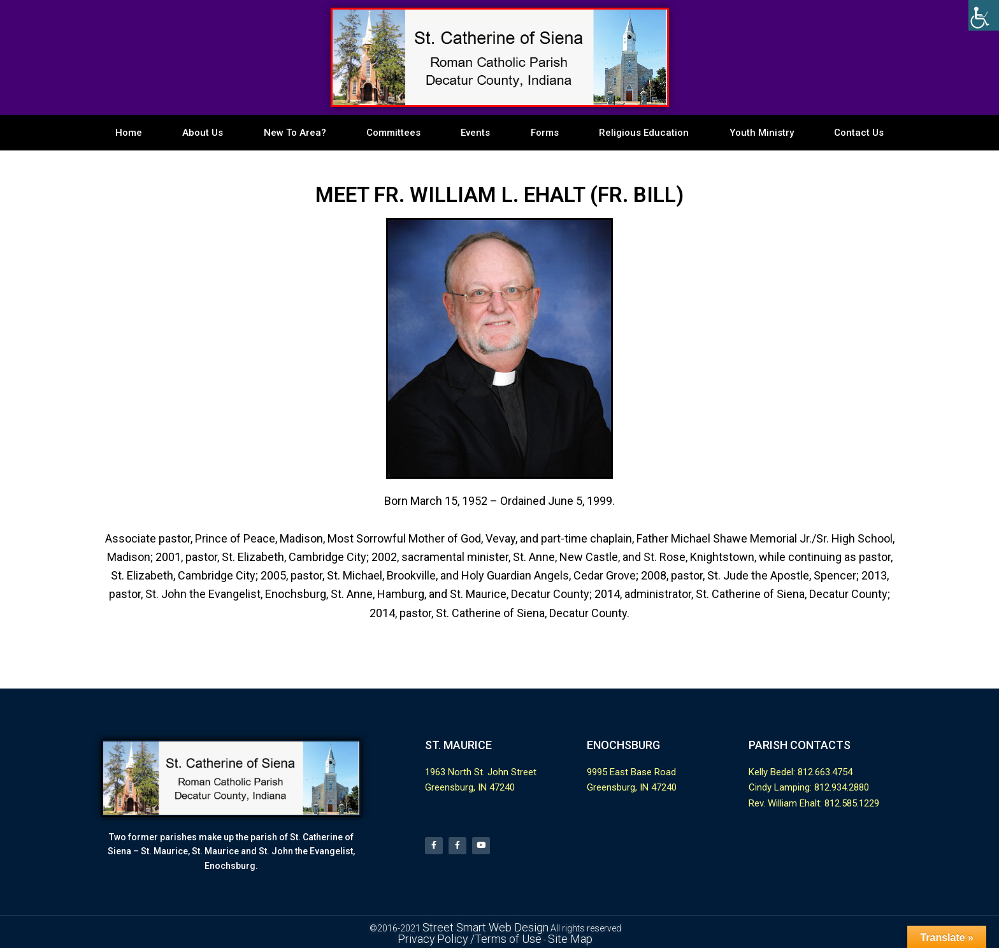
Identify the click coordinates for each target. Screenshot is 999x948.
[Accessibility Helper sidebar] (983, 15)
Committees (393, 132)
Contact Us (859, 132)
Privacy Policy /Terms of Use (475, 936)
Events (475, 132)
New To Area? (295, 132)
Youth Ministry (761, 132)
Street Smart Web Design (485, 927)
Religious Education (644, 132)
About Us (202, 132)
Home (128, 132)
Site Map (557, 936)
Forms (545, 132)
